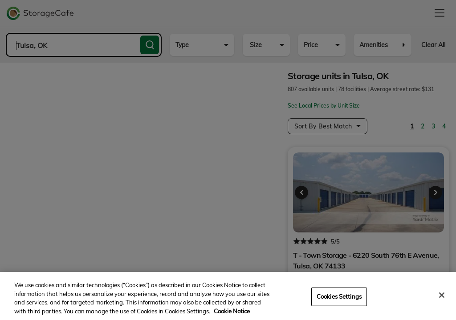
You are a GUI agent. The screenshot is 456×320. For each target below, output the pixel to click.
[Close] (442, 302)
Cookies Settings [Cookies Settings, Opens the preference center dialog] (339, 303)
